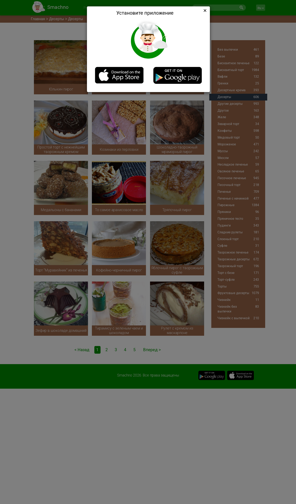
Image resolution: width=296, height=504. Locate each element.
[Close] (204, 10)
